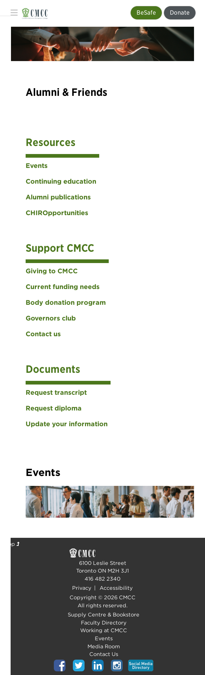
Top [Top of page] (12, 544)
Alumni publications (58, 197)
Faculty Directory (104, 622)
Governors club (51, 318)
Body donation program (66, 302)
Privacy (82, 588)
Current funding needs (63, 286)
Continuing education (61, 181)
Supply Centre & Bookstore (103, 614)
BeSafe (146, 12)
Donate (180, 12)
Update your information (67, 424)
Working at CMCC (103, 630)
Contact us (43, 334)
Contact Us (103, 654)
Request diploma (54, 408)
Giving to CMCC (52, 271)
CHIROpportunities (57, 213)
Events (37, 165)
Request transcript (56, 392)
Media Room (103, 646)
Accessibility (116, 588)
